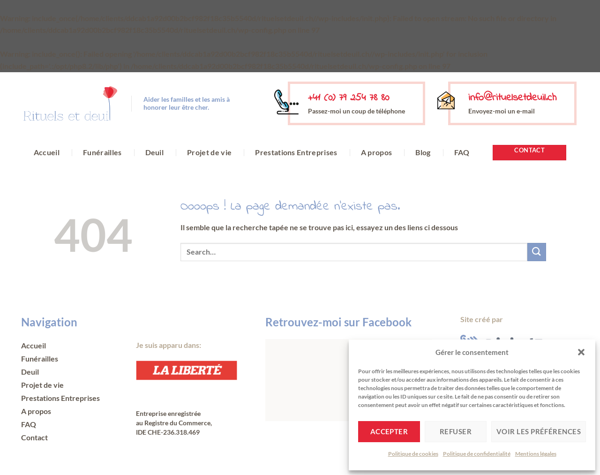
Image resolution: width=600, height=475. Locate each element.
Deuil (154, 152)
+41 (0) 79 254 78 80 (348, 98)
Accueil (47, 152)
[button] (581, 352)
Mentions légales (535, 453)
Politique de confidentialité (476, 453)
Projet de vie (209, 152)
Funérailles (102, 152)
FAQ (462, 152)
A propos (376, 152)
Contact (34, 437)
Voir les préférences (538, 431)
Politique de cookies (413, 453)
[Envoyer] (536, 252)
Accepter (389, 431)
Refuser (456, 431)
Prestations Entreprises (296, 152)
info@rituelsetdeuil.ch (512, 98)
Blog (422, 152)
